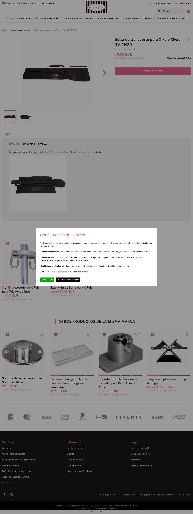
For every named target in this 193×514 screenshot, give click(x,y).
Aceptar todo (47, 279)
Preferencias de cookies (68, 279)
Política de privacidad (59, 272)
